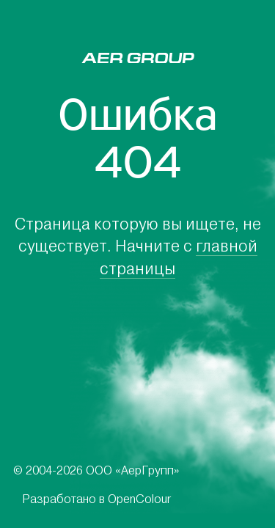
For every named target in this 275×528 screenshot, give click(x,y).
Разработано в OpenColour (96, 498)
